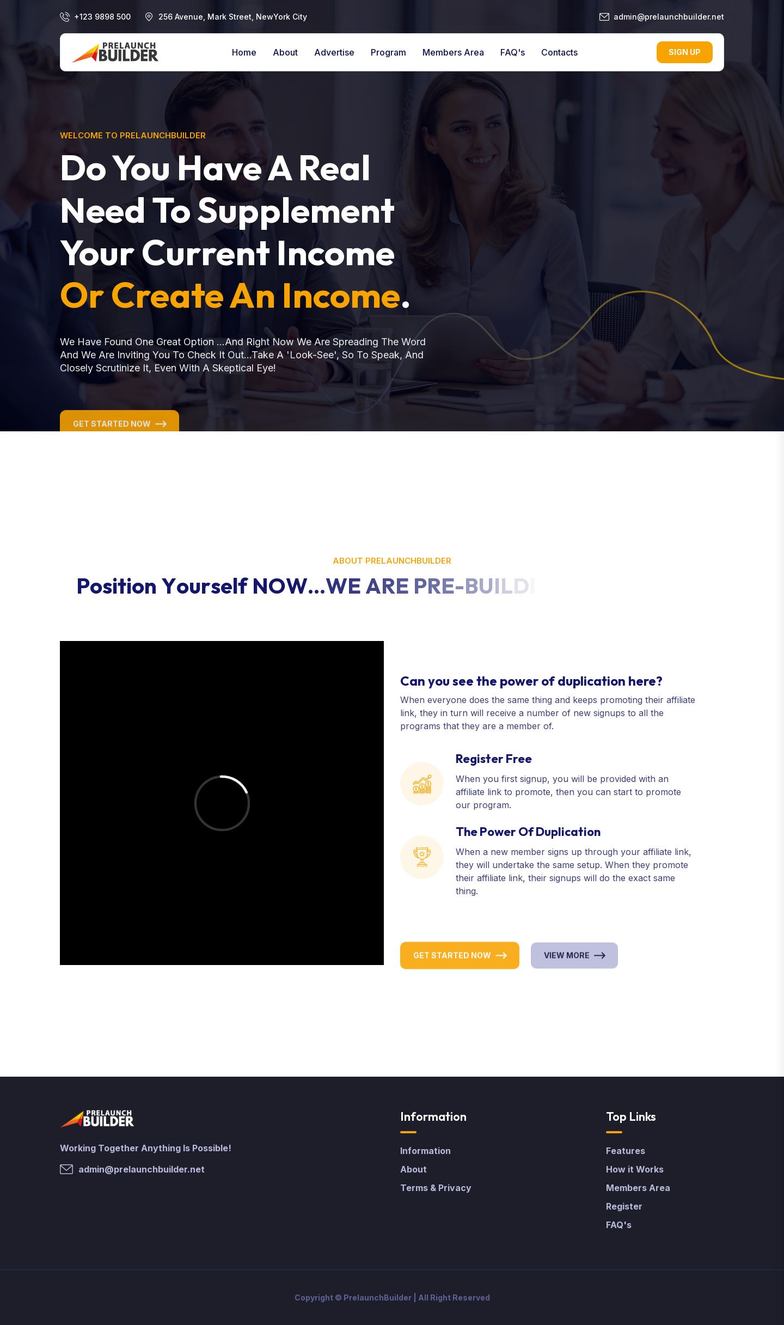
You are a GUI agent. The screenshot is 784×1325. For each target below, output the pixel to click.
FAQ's (512, 52)
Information (425, 1150)
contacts (559, 52)
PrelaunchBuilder (378, 1297)
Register (624, 1206)
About (285, 52)
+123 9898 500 (102, 16)
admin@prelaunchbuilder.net (669, 16)
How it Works (635, 1169)
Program (388, 52)
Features (625, 1150)
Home (244, 52)
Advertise (334, 52)
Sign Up (685, 52)
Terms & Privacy (435, 1187)
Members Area (453, 52)
